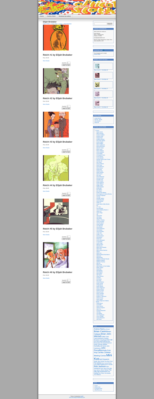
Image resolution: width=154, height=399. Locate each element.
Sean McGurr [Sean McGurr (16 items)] (97, 370)
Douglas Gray (100, 179)
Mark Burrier (99, 246)
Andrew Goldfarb (100, 134)
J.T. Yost (99, 207)
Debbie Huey (100, 171)
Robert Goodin (100, 295)
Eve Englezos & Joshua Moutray (104, 194)
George (98, 196)
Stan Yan (99, 309)
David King (99, 169)
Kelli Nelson (99, 237)
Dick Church (99, 173)
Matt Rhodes (100, 257)
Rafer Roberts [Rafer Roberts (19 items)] (101, 364)
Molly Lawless (100, 267)
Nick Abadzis (100, 271)
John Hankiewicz (101, 228)
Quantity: (64, 63)
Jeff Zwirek (99, 218)
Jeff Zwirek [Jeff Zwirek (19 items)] (103, 346)
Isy (97, 205)
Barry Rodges (100, 143)
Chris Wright (99, 153)
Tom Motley (99, 313)
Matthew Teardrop (101, 261)
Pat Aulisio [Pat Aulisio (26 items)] (97, 363)
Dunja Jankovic (100, 182)
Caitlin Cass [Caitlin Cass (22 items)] (105, 336)
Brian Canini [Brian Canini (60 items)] (100, 331)
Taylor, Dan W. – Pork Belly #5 (101, 107)
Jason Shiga (99, 212)
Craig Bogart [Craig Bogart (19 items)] (103, 340)
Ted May (99, 312)
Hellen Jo (99, 202)
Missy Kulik (99, 264)
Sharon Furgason (101, 307)
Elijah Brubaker (68, 24)
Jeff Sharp (99, 217)
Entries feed (97, 387)
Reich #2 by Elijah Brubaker (57, 98)
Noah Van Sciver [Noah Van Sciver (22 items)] (99, 361)
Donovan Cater (100, 178)
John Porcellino (100, 231)
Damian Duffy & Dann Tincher (103, 159)
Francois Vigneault (101, 195)
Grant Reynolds (100, 199)
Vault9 (81, 396)
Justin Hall (99, 233)
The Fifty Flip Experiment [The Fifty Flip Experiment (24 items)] (103, 370)
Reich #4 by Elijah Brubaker (57, 185)
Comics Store (51, 16)
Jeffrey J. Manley (101, 220)
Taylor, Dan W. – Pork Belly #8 (101, 79)
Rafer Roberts (100, 286)
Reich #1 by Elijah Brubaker (57, 55)
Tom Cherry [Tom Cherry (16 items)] (101, 373)
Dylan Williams (100, 184)
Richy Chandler (100, 293)
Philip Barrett (100, 284)
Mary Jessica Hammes (102, 250)
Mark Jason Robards (101, 247)
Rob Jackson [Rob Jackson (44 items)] (100, 366)
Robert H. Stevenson (101, 296)
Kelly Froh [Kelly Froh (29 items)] (107, 350)
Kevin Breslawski (101, 240)
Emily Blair (99, 188)
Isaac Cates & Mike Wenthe (103, 204)
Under (98, 118)
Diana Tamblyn (100, 172)
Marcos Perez (100, 244)
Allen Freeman (100, 133)
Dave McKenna (100, 166)
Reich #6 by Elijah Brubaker (57, 272)
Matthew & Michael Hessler (103, 259)
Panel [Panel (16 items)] (111, 361)
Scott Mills (99, 304)
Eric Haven (99, 191)
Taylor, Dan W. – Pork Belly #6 (101, 97)
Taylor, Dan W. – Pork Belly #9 (101, 70)
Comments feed (98, 388)
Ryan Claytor (100, 299)
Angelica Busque (100, 139)
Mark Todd (99, 248)
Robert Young (100, 297)
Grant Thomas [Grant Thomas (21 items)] (98, 344)
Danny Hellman (100, 163)
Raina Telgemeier (101, 287)
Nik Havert (99, 274)
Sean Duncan (100, 306)
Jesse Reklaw (100, 224)
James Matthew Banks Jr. (103, 209)
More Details (46, 61)
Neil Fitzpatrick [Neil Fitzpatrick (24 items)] (104, 359)
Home (42, 16)
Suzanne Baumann (101, 310)
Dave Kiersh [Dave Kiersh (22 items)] (103, 341)
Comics (60, 24)
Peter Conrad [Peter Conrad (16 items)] (105, 363)
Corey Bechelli (100, 158)
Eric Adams (99, 189)
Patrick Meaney (100, 282)
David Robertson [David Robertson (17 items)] (107, 342)
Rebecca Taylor (100, 290)
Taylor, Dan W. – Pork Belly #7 (101, 88)
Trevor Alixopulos (101, 317)
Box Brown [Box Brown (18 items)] (107, 329)
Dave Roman (100, 168)
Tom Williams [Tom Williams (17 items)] (97, 374)
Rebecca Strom (100, 289)
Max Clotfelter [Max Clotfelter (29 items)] (105, 352)
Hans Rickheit (100, 201)
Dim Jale (99, 175)
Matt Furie (99, 253)
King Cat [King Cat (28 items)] (97, 352)
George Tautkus (100, 198)
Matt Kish (99, 256)
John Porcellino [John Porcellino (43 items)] (100, 349)
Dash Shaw (99, 165)
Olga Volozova (100, 276)
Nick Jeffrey (99, 273)
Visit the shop (97, 54)
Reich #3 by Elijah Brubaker (57, 142)
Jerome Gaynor (100, 222)
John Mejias (99, 230)
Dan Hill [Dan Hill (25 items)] (109, 340)
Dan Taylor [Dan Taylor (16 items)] (96, 341)
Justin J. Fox (100, 234)
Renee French (100, 292)
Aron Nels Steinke (101, 140)
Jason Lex (99, 211)
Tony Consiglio (100, 316)
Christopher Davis (101, 155)
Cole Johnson (100, 156)
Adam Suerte (100, 132)
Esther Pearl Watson (101, 192)
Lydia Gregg (99, 243)
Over (97, 121)
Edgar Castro (100, 185)
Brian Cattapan (100, 150)
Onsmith (99, 277)
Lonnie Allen (99, 241)
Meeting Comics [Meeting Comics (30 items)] (100, 356)
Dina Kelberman (100, 176)
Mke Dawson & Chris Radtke (103, 266)
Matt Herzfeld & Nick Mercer (103, 254)
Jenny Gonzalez (100, 221)
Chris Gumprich (100, 152)
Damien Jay (99, 160)
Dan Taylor (99, 162)
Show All (97, 122)
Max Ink (98, 263)
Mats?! (98, 251)
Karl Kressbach (100, 235)
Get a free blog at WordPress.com (77, 397)
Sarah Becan (100, 303)
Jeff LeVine (99, 215)
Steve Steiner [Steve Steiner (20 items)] (105, 370)
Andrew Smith (100, 136)
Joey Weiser (99, 227)
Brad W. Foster (100, 147)
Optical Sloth (77, 6)
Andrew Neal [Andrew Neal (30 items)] (99, 329)
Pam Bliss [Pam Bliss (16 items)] (107, 361)
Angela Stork (100, 137)
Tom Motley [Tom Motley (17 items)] (108, 373)
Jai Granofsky (100, 208)
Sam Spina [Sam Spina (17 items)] (103, 368)
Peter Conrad (100, 283)
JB (97, 214)
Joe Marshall (100, 225)
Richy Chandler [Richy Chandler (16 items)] (109, 364)
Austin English (100, 142)
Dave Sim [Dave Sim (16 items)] (100, 342)
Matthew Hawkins (101, 260)
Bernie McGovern (101, 146)
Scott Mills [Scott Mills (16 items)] (109, 368)
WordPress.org (98, 390)
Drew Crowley (100, 181)
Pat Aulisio (99, 279)
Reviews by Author (65, 16)
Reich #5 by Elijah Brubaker (57, 228)
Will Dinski (99, 319)
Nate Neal (99, 269)
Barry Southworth (101, 145)
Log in (96, 385)
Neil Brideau (99, 270)
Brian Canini (99, 149)
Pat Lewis (99, 280)
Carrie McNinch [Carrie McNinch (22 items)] (99, 338)
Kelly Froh (99, 238)
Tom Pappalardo (100, 314)
